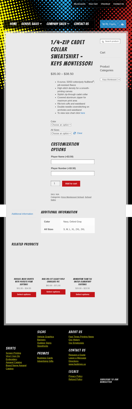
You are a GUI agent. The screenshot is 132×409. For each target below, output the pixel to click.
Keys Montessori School (72, 197)
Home (13, 24)
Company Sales (56, 24)
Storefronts (42, 346)
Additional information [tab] (22, 214)
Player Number (63, 168)
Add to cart (71, 183)
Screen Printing (13, 353)
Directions (74, 361)
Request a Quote (77, 355)
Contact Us (118, 4)
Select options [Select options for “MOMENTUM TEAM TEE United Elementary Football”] (82, 294)
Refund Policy (75, 379)
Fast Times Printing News (81, 337)
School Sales (30, 24)
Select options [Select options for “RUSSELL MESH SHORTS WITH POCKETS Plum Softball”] (24, 294)
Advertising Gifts (45, 361)
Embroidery (11, 359)
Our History (74, 340)
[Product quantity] (55, 183)
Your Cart (93, 4)
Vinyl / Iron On (13, 356)
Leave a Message (77, 358)
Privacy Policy (76, 376)
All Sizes (55, 130)
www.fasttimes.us (77, 364)
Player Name (62, 156)
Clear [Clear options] (79, 133)
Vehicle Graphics (45, 337)
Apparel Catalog (14, 362)
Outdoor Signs (44, 343)
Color (53, 121)
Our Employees (76, 343)
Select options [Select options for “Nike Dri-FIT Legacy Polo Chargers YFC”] (53, 292)
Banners (41, 340)
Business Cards (45, 358)
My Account (79, 4)
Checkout (105, 4)
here (83, 113)
